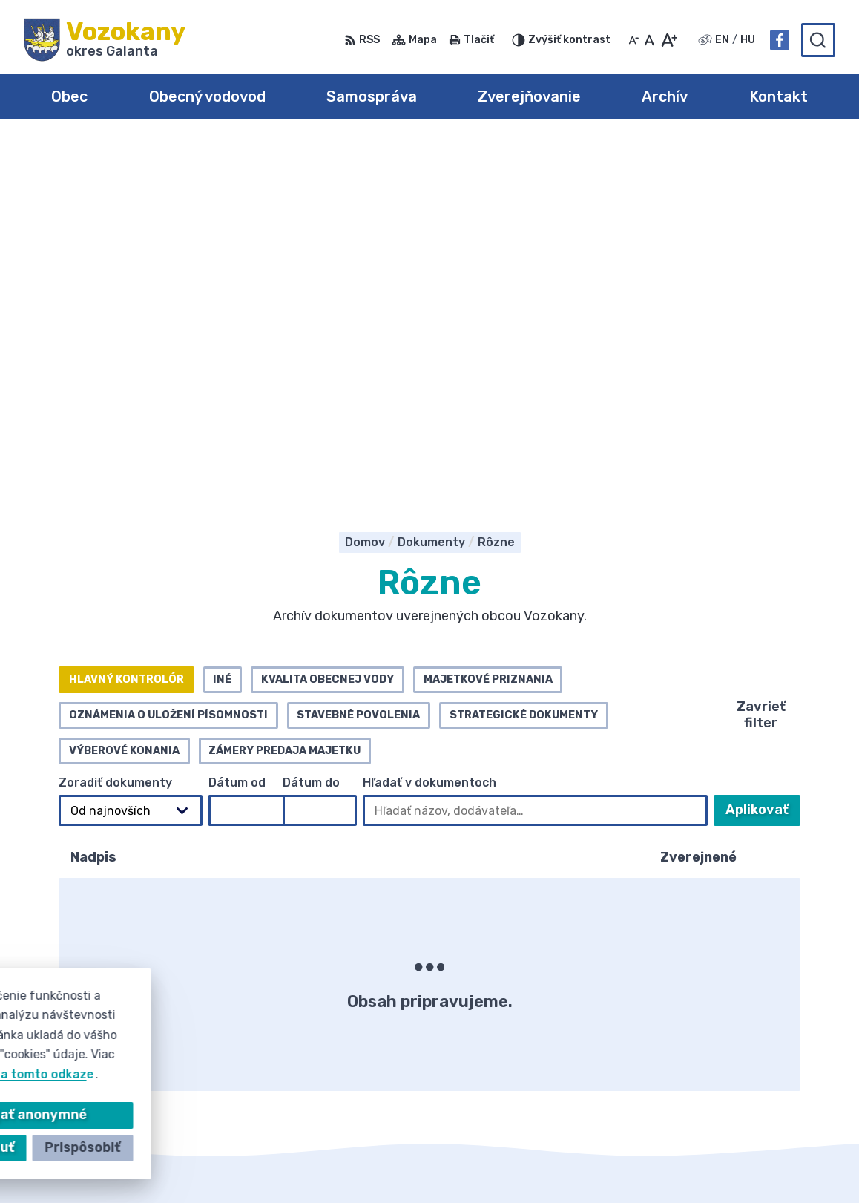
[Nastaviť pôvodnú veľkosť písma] (649, 40)
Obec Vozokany (465, 1163)
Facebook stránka (747, 1039)
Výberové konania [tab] (124, 395)
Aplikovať (762, 459)
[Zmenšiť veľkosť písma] (633, 40)
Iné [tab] (222, 324)
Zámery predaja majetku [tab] (284, 395)
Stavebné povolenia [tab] (358, 359)
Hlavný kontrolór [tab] (126, 324)
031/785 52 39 (737, 1005)
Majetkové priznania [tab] (488, 324)
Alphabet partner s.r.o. (243, 1163)
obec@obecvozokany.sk (764, 1022)
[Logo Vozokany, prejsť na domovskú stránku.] (104, 40)
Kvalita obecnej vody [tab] (327, 324)
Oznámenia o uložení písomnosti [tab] (168, 359)
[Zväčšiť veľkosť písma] (668, 40)
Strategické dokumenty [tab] (524, 359)
